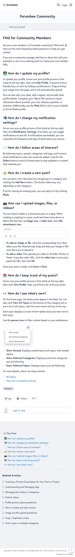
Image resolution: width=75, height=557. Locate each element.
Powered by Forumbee (64, 554)
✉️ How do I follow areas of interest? (30, 147)
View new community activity (21, 380)
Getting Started (17, 26)
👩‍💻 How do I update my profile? (26, 73)
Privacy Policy (61, 551)
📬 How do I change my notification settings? (26, 442)
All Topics (11, 376)
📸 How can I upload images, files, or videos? (26, 455)
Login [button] (64, 5)
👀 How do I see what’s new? (24, 293)
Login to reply (19, 410)
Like (10, 398)
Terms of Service (49, 551)
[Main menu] (71, 5)
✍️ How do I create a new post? (26, 173)
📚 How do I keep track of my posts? (31, 275)
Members (8, 388)
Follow (24, 398)
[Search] (58, 5)
